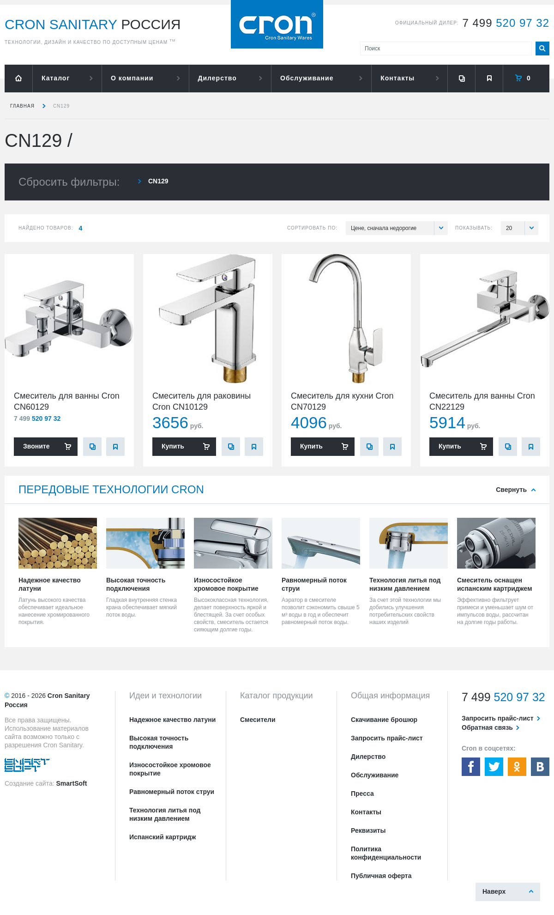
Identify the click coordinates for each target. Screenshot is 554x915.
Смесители (258, 719)
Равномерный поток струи (171, 791)
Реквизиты (368, 830)
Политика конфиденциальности (386, 853)
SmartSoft (71, 783)
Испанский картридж (162, 837)
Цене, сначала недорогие (399, 228)
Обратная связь (487, 727)
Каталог (56, 78)
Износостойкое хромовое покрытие (170, 769)
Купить (173, 446)
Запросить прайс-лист (387, 738)
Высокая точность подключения (158, 742)
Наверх (494, 891)
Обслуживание (306, 78)
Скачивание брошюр (384, 719)
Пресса (362, 793)
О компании (132, 78)
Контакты (397, 78)
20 (522, 228)
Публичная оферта (381, 875)
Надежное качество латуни (172, 719)
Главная (22, 106)
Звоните (36, 446)
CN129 (61, 106)
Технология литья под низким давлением (164, 814)
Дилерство (217, 78)
